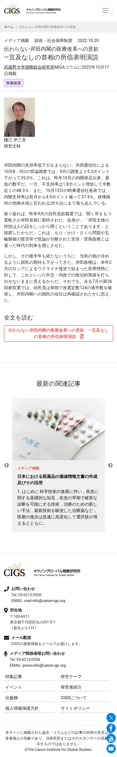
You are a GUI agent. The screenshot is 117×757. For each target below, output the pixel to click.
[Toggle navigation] (105, 10)
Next (110, 465)
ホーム (9, 27)
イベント (13, 687)
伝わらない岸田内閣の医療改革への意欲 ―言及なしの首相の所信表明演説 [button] (58, 333)
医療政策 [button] (13, 83)
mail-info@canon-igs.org (44, 601)
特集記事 (13, 676)
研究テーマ (71, 676)
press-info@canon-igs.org (44, 665)
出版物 (11, 697)
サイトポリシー (75, 708)
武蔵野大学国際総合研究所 (29, 67)
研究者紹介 (71, 687)
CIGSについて (74, 697)
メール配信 (21, 637)
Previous (6, 465)
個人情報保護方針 (22, 708)
